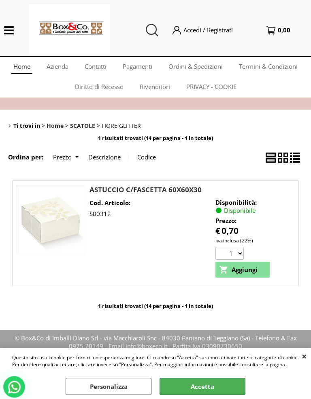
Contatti (96, 66)
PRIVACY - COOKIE (211, 87)
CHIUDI (304, 356)
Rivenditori (155, 87)
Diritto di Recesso (99, 87)
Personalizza (109, 386)
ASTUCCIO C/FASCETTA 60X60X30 (145, 189)
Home (21, 66)
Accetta (202, 386)
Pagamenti (137, 66)
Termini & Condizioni (268, 66)
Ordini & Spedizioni (195, 66)
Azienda (57, 66)
